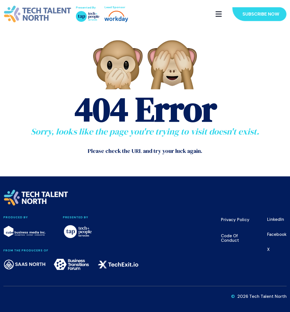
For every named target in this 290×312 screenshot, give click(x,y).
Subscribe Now (260, 14)
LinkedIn (275, 219)
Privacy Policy (235, 220)
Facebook (277, 234)
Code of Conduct (230, 238)
